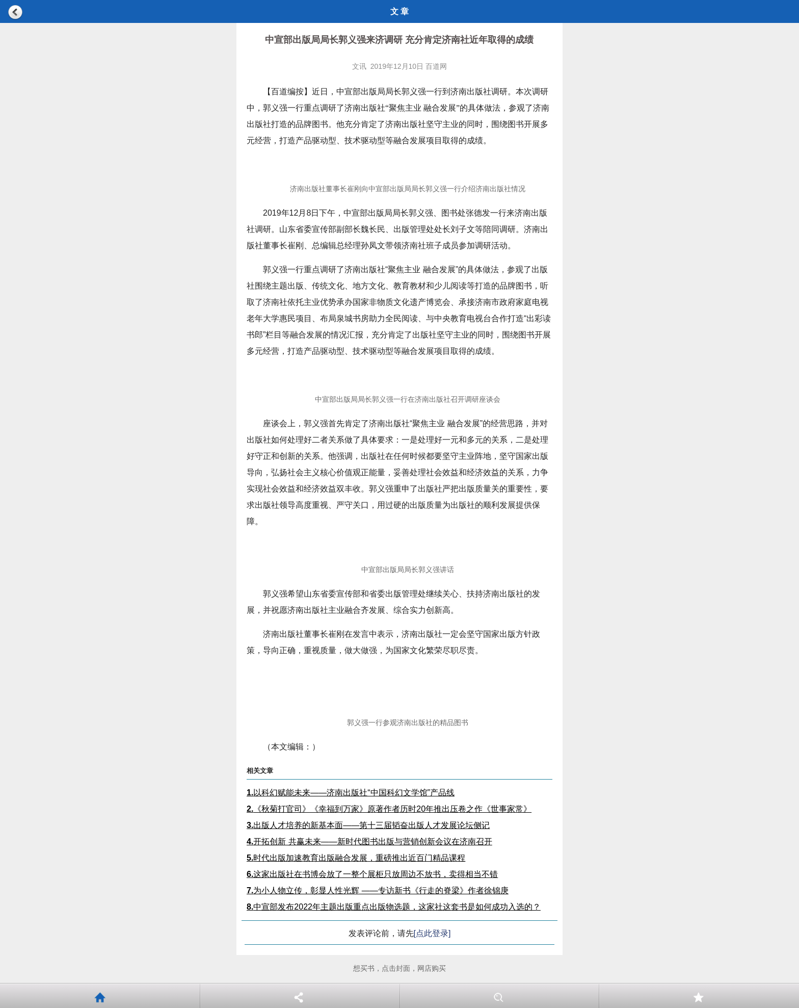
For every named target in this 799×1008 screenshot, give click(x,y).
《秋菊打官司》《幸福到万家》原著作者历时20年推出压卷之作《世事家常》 (389, 809)
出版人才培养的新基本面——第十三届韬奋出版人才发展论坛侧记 (368, 825)
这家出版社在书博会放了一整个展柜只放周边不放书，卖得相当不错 (372, 874)
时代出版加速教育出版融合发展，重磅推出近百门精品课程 (356, 858)
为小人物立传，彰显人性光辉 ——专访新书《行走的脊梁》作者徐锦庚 (378, 890)
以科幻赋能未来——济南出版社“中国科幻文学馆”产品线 (351, 792)
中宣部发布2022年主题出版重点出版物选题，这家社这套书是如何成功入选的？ (394, 906)
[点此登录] (432, 933)
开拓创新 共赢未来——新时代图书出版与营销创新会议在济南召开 (369, 841)
